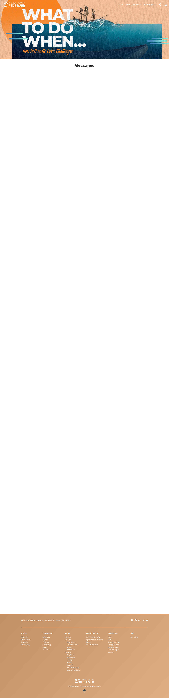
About (24, 633)
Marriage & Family (113, 645)
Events (88, 642)
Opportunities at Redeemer (94, 640)
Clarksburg (46, 637)
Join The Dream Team (93, 637)
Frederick (46, 642)
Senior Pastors (25, 640)
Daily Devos (70, 655)
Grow (67, 633)
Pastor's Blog (71, 657)
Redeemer (24, 637)
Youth (109, 640)
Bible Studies (71, 650)
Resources (68, 652)
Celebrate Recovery (114, 647)
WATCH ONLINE (150, 5)
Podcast (69, 662)
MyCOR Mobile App (73, 667)
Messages (70, 660)
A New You (68, 637)
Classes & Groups (72, 645)
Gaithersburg (47, 645)
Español (45, 640)
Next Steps (68, 640)
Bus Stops (46, 650)
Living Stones (71, 642)
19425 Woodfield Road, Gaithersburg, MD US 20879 (37, 620)
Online (45, 647)
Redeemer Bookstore (73, 670)
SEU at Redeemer (92, 645)
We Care (110, 652)
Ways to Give (134, 637)
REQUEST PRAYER (133, 5)
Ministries (112, 633)
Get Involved (92, 633)
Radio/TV (70, 665)
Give (132, 633)
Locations (47, 633)
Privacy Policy (25, 645)
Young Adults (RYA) (114, 642)
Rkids (109, 637)
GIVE (121, 5)
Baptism (69, 647)
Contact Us (24, 642)
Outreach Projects (113, 650)
